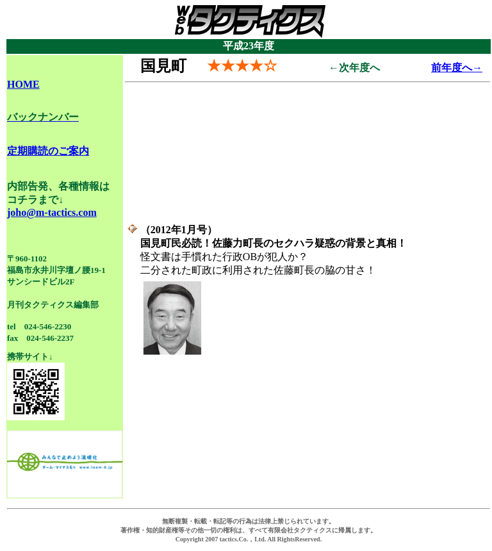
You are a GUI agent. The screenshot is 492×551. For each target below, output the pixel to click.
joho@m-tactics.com (52, 212)
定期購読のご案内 (48, 150)
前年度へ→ (456, 67)
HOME (23, 84)
